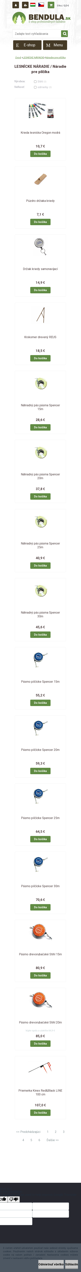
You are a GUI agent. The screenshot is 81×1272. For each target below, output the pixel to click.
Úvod (18, 57)
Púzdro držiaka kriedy (40, 201)
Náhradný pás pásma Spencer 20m (40, 476)
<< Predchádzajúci (28, 1132)
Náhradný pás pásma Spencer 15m (40, 407)
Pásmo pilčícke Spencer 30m (40, 886)
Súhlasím (71, 1264)
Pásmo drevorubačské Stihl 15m (40, 954)
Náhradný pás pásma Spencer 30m (40, 614)
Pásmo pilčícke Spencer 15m (40, 681)
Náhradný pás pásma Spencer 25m (40, 545)
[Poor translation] (14, 1199)
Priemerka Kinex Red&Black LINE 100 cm (40, 1092)
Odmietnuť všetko (51, 1264)
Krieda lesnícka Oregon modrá (40, 132)
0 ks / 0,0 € (63, 5)
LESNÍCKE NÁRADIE (33, 57)
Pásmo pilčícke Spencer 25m (40, 818)
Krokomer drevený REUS (40, 337)
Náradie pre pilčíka (55, 57)
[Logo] (41, 18)
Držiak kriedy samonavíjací (40, 269)
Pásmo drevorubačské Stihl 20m (40, 1022)
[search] (64, 33)
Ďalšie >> (53, 1140)
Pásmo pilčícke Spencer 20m (40, 750)
